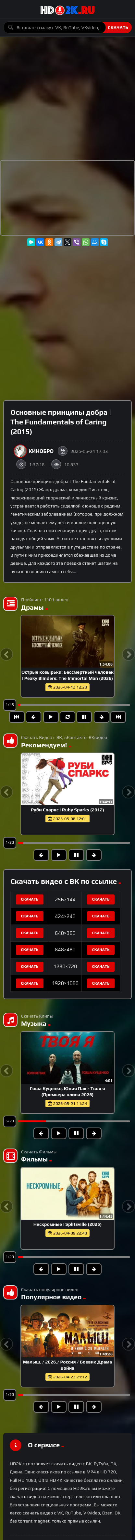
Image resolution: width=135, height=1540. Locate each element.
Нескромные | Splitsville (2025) (67, 1224)
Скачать (118, 27)
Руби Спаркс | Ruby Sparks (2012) (67, 809)
